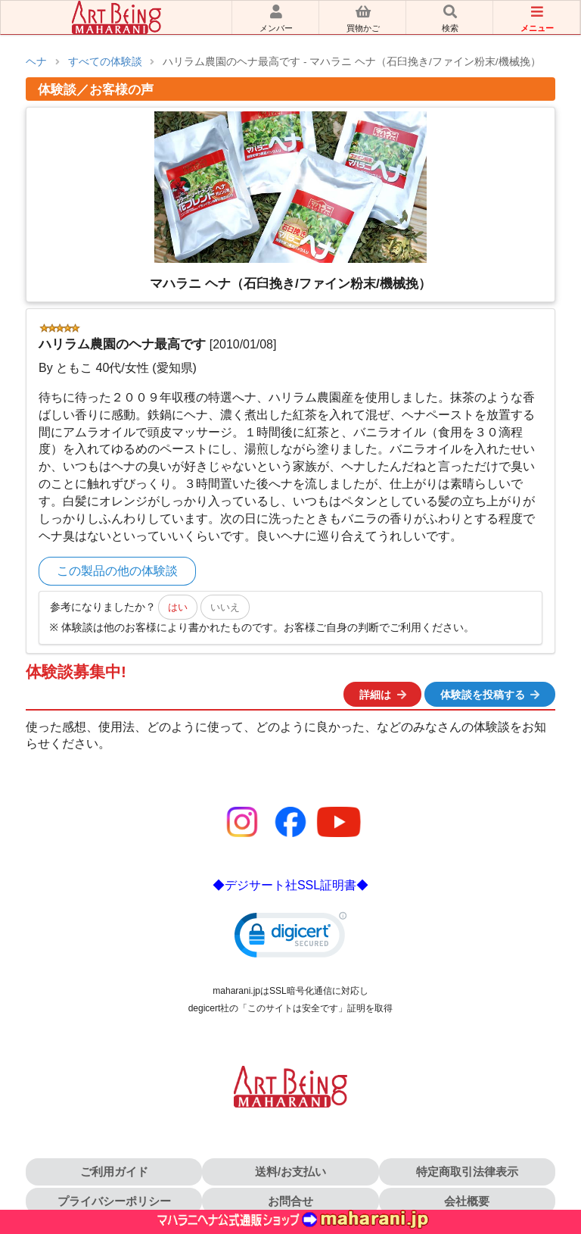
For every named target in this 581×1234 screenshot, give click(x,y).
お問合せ (290, 1201)
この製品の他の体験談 (117, 570)
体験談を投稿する (491, 695)
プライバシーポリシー (114, 1201)
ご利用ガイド (114, 1171)
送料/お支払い (290, 1171)
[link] (290, 938)
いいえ (225, 607)
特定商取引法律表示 (467, 1171)
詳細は (383, 695)
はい (178, 607)
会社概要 (466, 1201)
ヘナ (36, 61)
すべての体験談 (105, 61)
